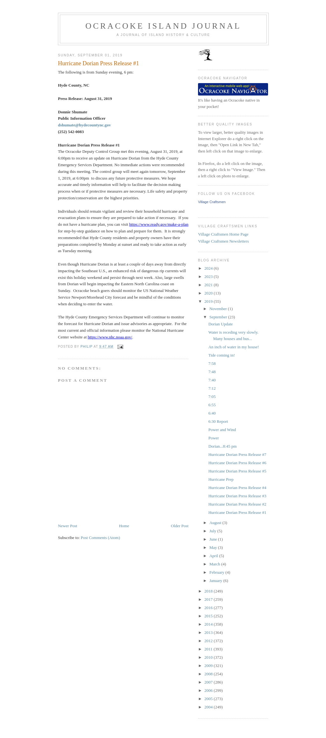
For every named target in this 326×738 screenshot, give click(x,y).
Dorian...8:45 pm (222, 446)
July (213, 531)
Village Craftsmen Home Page (223, 234)
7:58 (212, 363)
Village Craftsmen (212, 202)
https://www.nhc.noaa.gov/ (110, 337)
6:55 (212, 404)
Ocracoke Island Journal (163, 26)
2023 (209, 276)
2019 (209, 301)
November (218, 308)
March (215, 564)
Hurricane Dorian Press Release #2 (237, 504)
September (218, 317)
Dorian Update (220, 324)
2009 (209, 665)
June (213, 539)
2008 (209, 673)
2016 (209, 607)
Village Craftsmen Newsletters (223, 241)
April (214, 555)
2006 (209, 690)
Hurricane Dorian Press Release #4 (237, 487)
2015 (209, 616)
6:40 (212, 413)
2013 (209, 632)
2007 (209, 682)
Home (124, 525)
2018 (209, 591)
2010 (209, 657)
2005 (209, 698)
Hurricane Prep (220, 479)
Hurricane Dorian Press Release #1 (237, 512)
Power (213, 438)
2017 (209, 599)
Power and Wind (222, 429)
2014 (209, 624)
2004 (209, 707)
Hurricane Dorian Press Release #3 (237, 495)
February (217, 572)
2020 (209, 293)
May (213, 547)
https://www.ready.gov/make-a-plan (158, 224)
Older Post (179, 525)
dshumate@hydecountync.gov (84, 125)
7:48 (212, 371)
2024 (209, 268)
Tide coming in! (221, 355)
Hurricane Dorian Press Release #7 (237, 454)
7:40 (212, 380)
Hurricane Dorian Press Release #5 (237, 471)
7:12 (212, 388)
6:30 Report (218, 421)
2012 (209, 640)
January (216, 580)
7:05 (212, 396)
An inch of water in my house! (233, 346)
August (216, 522)
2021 (209, 284)
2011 (209, 649)
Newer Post (67, 525)
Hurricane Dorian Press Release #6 (237, 462)
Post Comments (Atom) (100, 537)
